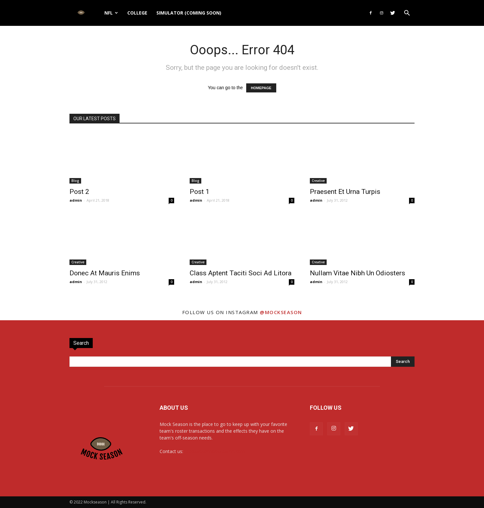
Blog (75, 180)
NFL (111, 13)
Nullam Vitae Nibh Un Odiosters (357, 273)
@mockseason (281, 312)
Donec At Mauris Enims (104, 273)
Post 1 (199, 192)
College (137, 13)
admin (75, 200)
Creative (318, 180)
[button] (407, 14)
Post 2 (79, 192)
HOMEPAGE (261, 88)
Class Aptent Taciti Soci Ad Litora (240, 273)
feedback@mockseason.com (214, 451)
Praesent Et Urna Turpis (345, 192)
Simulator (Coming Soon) (188, 13)
